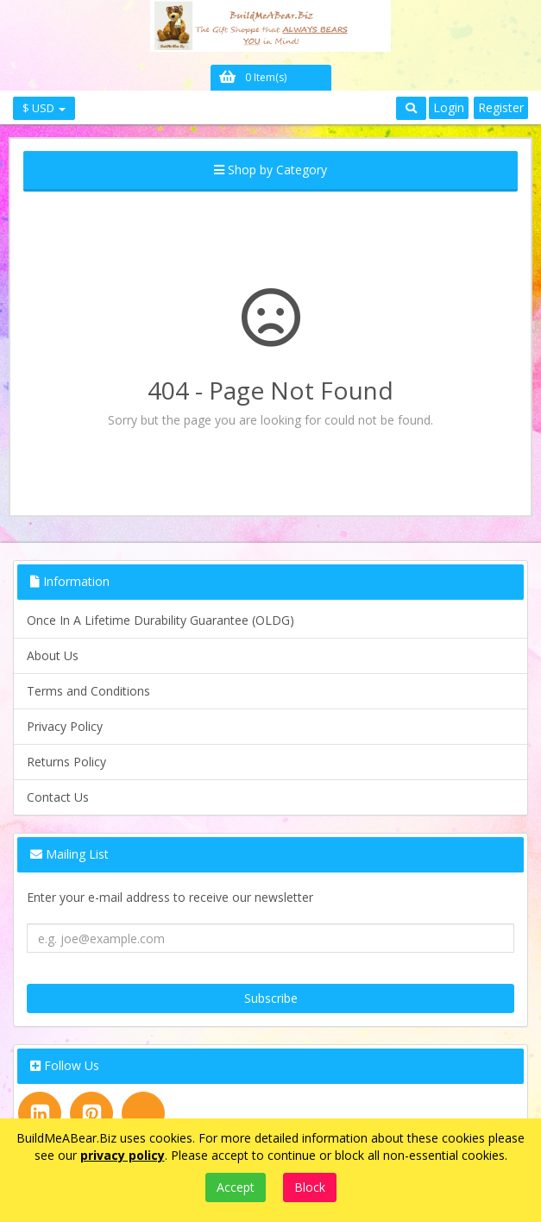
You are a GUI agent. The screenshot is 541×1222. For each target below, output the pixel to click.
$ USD (44, 108)
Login (448, 107)
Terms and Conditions (88, 691)
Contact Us (58, 797)
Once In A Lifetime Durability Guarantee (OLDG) (160, 620)
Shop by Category (270, 169)
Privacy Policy (65, 726)
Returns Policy (66, 761)
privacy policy (122, 1155)
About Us (53, 655)
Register (501, 107)
